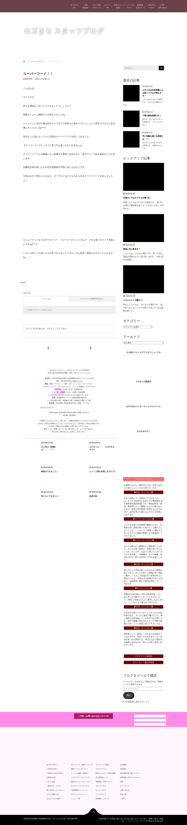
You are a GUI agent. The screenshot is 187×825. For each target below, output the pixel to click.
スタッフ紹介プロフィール (96, 6)
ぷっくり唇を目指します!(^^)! (102, 471)
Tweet (22, 282)
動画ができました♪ (49, 471)
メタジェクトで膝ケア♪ (133, 300)
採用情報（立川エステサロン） (130, 777)
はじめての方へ (74, 6)
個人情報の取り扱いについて (130, 773)
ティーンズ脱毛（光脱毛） (80, 773)
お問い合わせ (124, 790)
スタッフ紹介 (50, 781)
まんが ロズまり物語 (53, 798)
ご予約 (122, 798)
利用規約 (123, 769)
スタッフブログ (101, 786)
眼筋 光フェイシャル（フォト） (81, 781)
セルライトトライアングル (80, 786)
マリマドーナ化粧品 (102, 764)
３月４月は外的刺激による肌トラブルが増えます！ (152, 93)
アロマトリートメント (78, 794)
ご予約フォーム (76, 381)
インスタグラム (101, 794)
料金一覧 (123, 794)
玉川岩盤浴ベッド (102, 777)
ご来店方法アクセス (151, 6)
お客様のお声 (50, 777)
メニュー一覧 (107, 6)
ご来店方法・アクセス (53, 786)
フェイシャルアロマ (129, 6)
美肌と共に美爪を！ (131, 249)
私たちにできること (49, 496)
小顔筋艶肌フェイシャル (79, 790)
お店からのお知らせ (42, 79)
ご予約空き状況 (85, 6)
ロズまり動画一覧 (52, 794)
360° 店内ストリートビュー (55, 790)
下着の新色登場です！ (151, 115)
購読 (129, 695)
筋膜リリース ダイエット (79, 769)
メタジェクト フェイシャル (80, 777)
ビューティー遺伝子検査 (143, 662)
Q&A (121, 781)
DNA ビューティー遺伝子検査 (106, 773)
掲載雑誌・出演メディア (104, 781)
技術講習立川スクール (140, 6)
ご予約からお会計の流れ (54, 773)
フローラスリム (101, 769)
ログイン (50, 328)
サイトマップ (124, 786)
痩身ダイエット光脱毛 (119, 6)
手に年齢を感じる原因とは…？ (152, 137)
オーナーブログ (101, 790)
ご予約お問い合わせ (162, 6)
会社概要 (123, 764)
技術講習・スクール (102, 798)
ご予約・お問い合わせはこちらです (93, 716)
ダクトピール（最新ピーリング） (82, 764)
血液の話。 (94, 496)
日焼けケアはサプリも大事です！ (137, 198)
